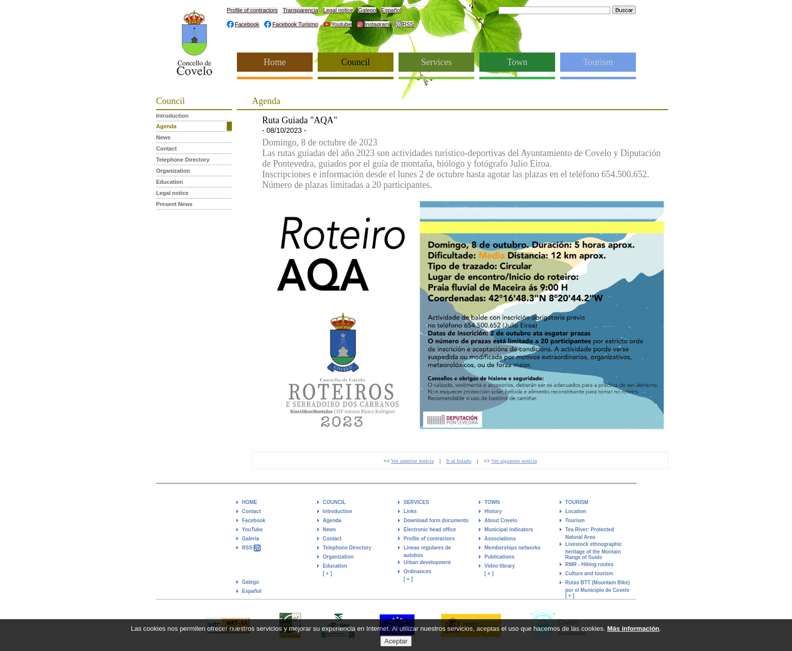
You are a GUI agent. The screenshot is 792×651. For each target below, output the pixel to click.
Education (169, 182)
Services (436, 62)
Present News (174, 204)
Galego (367, 10)
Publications (499, 557)
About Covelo (500, 520)
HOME (249, 502)
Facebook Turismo (295, 24)
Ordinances (417, 571)
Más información (633, 633)
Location (575, 511)
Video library (499, 566)
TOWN (492, 502)
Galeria (250, 538)
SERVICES (416, 502)
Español (391, 10)
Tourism (598, 62)
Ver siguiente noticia (513, 461)
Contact (166, 148)
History (493, 511)
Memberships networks (512, 547)
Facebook (247, 24)
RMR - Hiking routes (589, 564)
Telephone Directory (183, 160)
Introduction (172, 116)
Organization (173, 171)
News (163, 137)
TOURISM (576, 502)
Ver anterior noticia (412, 461)
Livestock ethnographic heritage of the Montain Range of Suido (593, 550)
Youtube (341, 24)
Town (517, 62)
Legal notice (338, 10)
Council (355, 62)
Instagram (377, 24)
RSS (408, 24)
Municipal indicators (508, 529)
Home (275, 62)
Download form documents (436, 520)
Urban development (427, 562)
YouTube (252, 529)
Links (410, 511)
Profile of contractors (252, 10)
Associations (500, 538)
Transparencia (300, 10)
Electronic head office (430, 529)
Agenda (166, 126)
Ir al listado (458, 461)
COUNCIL (334, 502)
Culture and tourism (589, 573)
